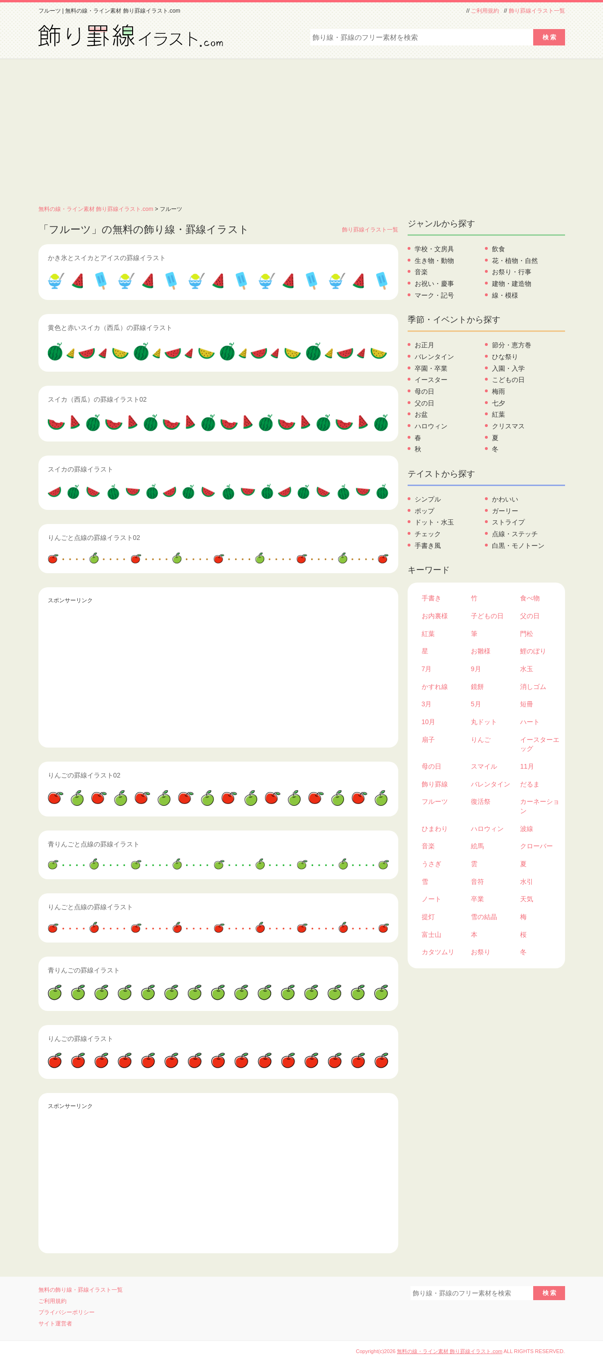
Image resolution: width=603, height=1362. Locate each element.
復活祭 (481, 801)
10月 (429, 722)
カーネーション (539, 806)
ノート (431, 899)
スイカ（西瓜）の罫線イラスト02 (97, 399)
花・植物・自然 (515, 260)
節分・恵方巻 (511, 345)
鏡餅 (477, 686)
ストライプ (508, 522)
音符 (477, 881)
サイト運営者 (55, 1323)
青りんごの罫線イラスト (84, 970)
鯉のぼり (533, 651)
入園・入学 (508, 368)
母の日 (424, 391)
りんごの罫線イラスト (80, 1038)
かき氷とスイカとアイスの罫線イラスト (107, 258)
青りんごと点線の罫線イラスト (94, 844)
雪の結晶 (484, 916)
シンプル (428, 499)
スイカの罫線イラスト (80, 469)
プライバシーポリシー (66, 1312)
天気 (526, 899)
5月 (476, 704)
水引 (526, 881)
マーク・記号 (434, 295)
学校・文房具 (434, 249)
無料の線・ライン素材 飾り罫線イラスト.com (96, 209)
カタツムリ (438, 952)
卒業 (477, 899)
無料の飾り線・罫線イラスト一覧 (80, 1290)
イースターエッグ (539, 744)
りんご (481, 739)
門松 (526, 633)
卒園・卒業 (431, 368)
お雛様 (481, 651)
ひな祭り (505, 356)
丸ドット (484, 722)
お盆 (421, 414)
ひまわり (435, 828)
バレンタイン (434, 356)
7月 (427, 669)
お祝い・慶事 (434, 283)
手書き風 (428, 545)
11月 (527, 766)
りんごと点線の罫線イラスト (90, 907)
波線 (526, 828)
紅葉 (498, 414)
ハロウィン (431, 426)
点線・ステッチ (515, 534)
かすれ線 (435, 686)
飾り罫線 (435, 784)
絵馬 (477, 846)
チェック (428, 534)
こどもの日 (508, 379)
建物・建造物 (511, 283)
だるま (530, 784)
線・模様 (505, 295)
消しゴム (533, 686)
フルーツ (435, 801)
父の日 (424, 403)
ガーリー (505, 511)
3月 (427, 704)
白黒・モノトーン (518, 545)
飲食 (498, 249)
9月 (476, 669)
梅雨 (498, 391)
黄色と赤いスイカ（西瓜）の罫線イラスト (110, 327)
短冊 (526, 704)
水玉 (526, 669)
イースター (431, 379)
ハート (530, 722)
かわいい (505, 499)
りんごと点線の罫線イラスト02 (94, 537)
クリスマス (508, 426)
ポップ (424, 511)
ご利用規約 (485, 10)
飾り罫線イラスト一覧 (537, 10)
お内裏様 (435, 616)
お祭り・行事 (511, 272)
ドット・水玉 (434, 522)
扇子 (428, 739)
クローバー (536, 846)
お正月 (424, 345)
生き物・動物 (434, 260)
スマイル (484, 766)
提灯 (428, 916)
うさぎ (431, 864)
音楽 (421, 272)
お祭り (481, 952)
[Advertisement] (302, 129)
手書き (431, 598)
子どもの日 (487, 616)
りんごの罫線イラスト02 (84, 775)
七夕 (498, 403)
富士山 (431, 934)
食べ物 (530, 598)
